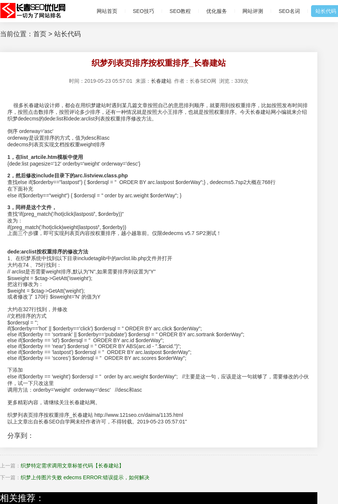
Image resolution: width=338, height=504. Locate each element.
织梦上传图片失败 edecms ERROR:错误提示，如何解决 (85, 477)
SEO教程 (180, 11)
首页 (39, 34)
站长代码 (67, 34)
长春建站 (161, 81)
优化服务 (216, 11)
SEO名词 (289, 11)
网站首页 (107, 11)
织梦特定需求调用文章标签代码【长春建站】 (72, 466)
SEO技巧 (143, 11)
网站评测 (252, 11)
